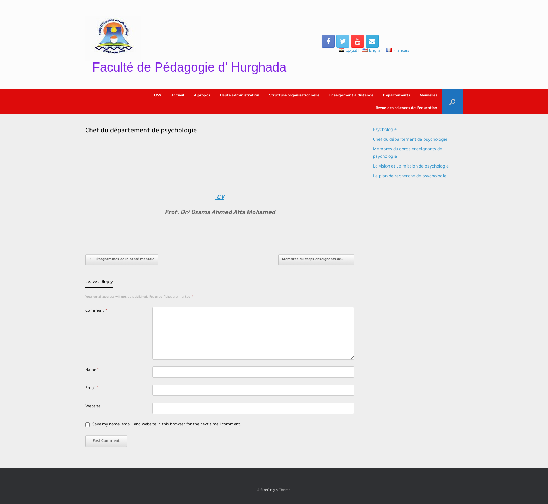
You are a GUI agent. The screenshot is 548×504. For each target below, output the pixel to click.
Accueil (177, 96)
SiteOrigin (269, 490)
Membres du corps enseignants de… (316, 260)
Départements (396, 96)
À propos (202, 96)
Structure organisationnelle (294, 96)
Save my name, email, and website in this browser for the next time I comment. (166, 425)
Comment (96, 311)
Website (92, 407)
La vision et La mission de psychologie (411, 166)
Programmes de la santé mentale (121, 260)
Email (91, 388)
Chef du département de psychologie (410, 140)
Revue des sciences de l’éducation (406, 108)
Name (92, 370)
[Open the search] (452, 101)
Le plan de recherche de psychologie (409, 176)
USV (157, 96)
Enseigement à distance (351, 96)
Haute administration (239, 96)
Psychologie (385, 130)
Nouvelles (428, 96)
